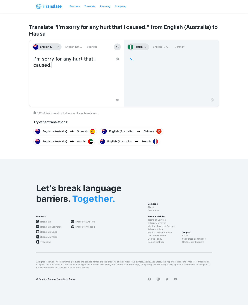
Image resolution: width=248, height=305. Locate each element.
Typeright (45, 242)
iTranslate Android (85, 221)
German (179, 46)
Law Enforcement (157, 235)
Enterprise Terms (157, 223)
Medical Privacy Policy (160, 232)
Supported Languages (194, 239)
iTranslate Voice (48, 237)
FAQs (185, 235)
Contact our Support (193, 242)
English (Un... (73, 46)
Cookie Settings (156, 242)
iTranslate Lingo (48, 232)
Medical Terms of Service (161, 226)
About (151, 207)
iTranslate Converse (51, 227)
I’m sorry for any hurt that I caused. (73, 75)
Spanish (92, 46)
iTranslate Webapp (85, 227)
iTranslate (45, 221)
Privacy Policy (155, 229)
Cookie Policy (155, 239)
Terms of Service (157, 220)
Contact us (153, 210)
